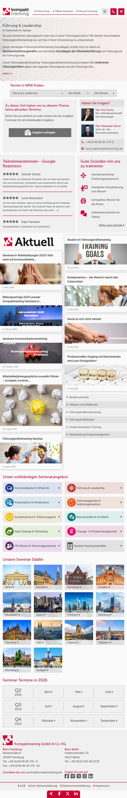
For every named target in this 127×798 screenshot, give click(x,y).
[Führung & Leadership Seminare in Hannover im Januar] (113, 11)
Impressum (101, 785)
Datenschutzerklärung (75, 785)
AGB (21, 785)
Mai (78, 692)
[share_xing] (51, 794)
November (78, 721)
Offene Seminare (63, 11)
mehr (7, 73)
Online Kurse (42, 11)
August (79, 706)
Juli (48, 706)
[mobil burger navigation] (105, 11)
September (109, 706)
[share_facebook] (59, 794)
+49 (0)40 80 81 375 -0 (23, 761)
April (48, 692)
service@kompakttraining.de (44, 772)
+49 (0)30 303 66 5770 (84, 761)
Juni (109, 692)
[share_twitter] (68, 794)
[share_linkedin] (76, 794)
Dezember (109, 721)
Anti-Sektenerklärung (42, 785)
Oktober (48, 721)
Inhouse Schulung (86, 11)
